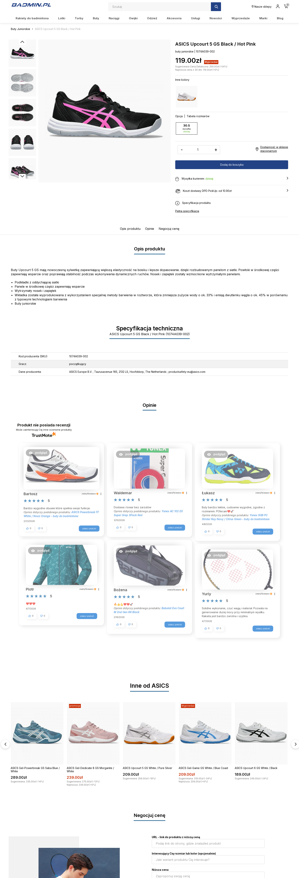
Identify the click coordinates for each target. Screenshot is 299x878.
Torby (79, 18)
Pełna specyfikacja (187, 210)
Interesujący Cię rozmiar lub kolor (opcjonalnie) (184, 853)
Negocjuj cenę (169, 228)
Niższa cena (160, 869)
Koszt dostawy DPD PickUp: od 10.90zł (231, 191)
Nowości (216, 18)
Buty (96, 18)
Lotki (61, 18)
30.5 (186, 128)
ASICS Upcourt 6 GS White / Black (256, 767)
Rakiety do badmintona (32, 18)
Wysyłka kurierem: (231, 179)
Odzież (152, 18)
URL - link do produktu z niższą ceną (176, 836)
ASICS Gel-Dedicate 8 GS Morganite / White (90, 769)
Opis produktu (130, 228)
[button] (40, 454)
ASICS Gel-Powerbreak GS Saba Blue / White (35, 769)
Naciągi (114, 18)
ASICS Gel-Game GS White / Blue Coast (203, 767)
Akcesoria (174, 18)
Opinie (149, 228)
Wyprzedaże (240, 18)
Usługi (195, 18)
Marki (263, 18)
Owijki (133, 18)
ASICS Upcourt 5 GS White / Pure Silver (147, 767)
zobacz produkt (87, 531)
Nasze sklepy (262, 6)
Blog (280, 18)
